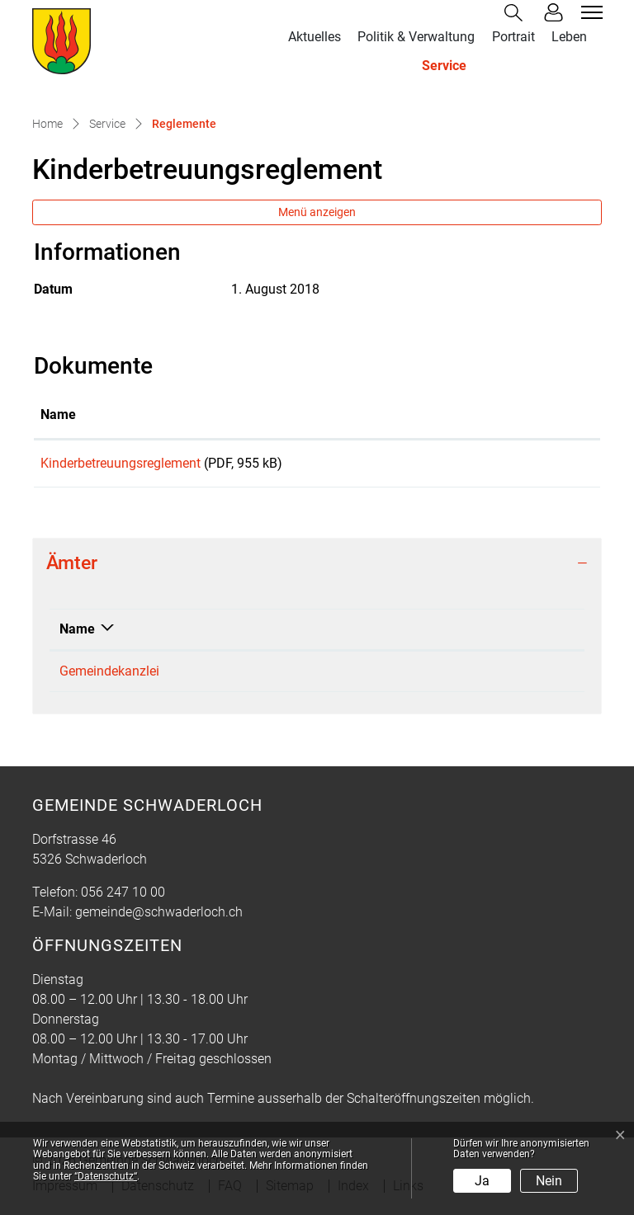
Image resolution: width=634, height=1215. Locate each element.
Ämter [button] (71, 569)
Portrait (513, 37)
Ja (482, 1181)
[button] (517, 12)
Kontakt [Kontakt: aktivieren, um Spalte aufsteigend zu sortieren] (375, 635)
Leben (569, 37)
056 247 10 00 (257, 677)
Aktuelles (314, 37)
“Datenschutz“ (105, 1176)
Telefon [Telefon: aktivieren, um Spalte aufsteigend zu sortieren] (238, 635)
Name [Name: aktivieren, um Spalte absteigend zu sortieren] (77, 635)
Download (533, 466)
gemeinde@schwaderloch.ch (435, 677)
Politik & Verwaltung (416, 37)
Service (444, 65)
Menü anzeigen (317, 212)
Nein (549, 1181)
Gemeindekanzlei (109, 677)
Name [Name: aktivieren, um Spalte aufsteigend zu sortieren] (58, 414)
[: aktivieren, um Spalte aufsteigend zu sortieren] (532, 416)
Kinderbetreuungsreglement (120, 463)
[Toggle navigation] (589, 12)
